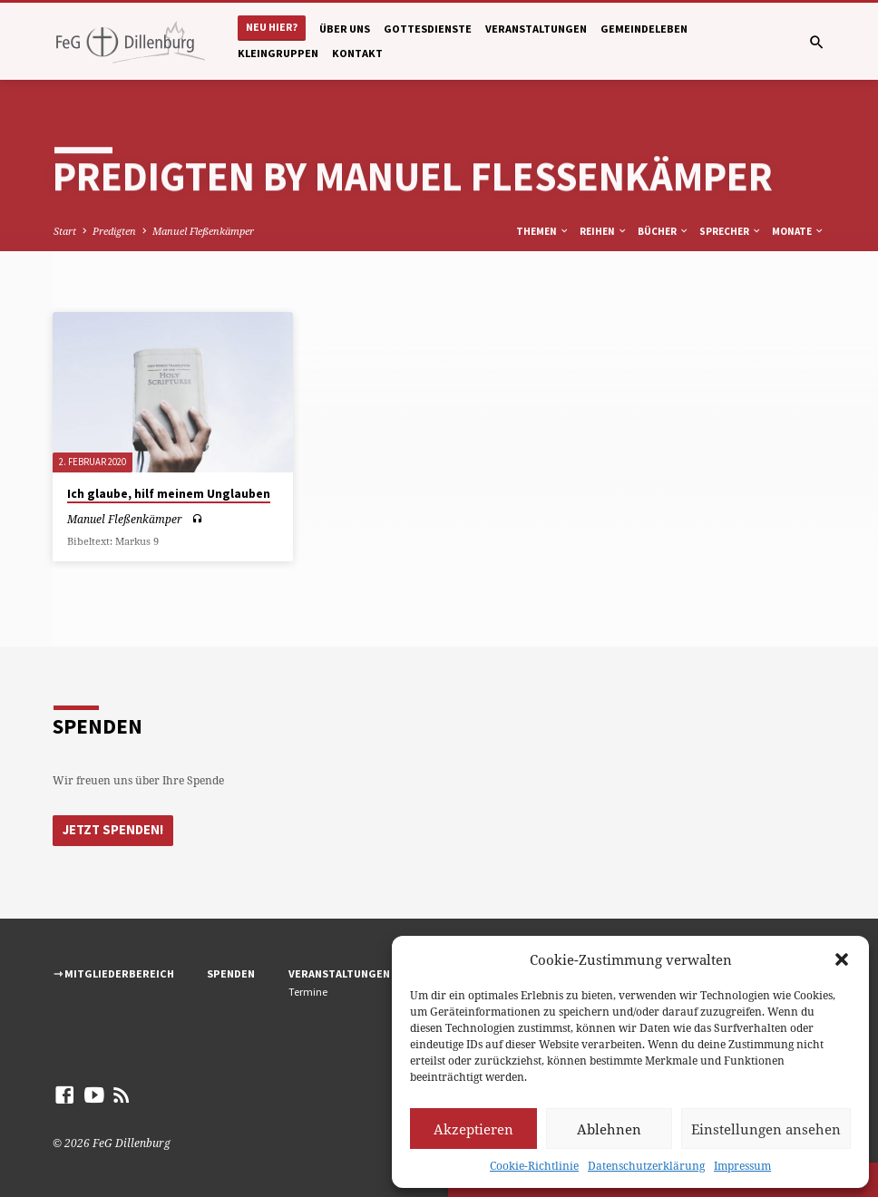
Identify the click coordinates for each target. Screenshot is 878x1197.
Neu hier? (272, 27)
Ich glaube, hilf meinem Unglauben (168, 493)
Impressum (742, 1165)
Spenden (231, 973)
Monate (798, 231)
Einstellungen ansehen (766, 1129)
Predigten (114, 231)
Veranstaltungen (536, 28)
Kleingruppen (278, 53)
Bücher (663, 231)
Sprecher (730, 231)
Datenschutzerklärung (646, 1165)
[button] (842, 959)
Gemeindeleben (644, 28)
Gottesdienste (428, 28)
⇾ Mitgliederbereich (114, 973)
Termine (307, 991)
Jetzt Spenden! (113, 830)
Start (65, 231)
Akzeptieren (473, 1129)
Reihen (604, 231)
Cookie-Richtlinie (534, 1165)
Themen (543, 231)
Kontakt (357, 53)
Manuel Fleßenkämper (203, 231)
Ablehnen (609, 1129)
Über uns (344, 28)
